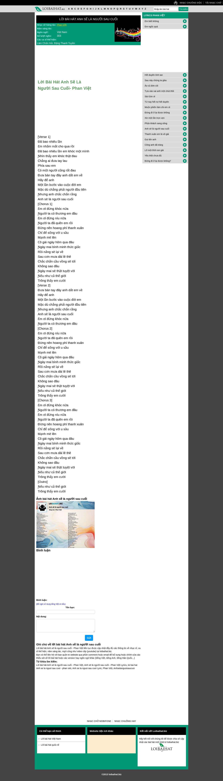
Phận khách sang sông (156, 123)
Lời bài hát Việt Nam (51, 741)
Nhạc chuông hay (125, 723)
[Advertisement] (65, 574)
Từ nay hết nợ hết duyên (157, 102)
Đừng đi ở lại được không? (158, 161)
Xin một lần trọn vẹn (154, 118)
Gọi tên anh (150, 139)
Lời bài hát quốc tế (50, 747)
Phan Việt (62, 25)
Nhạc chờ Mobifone (99, 723)
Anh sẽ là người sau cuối (157, 128)
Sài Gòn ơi (150, 96)
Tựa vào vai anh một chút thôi (159, 91)
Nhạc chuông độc (191, 3)
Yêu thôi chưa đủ (153, 155)
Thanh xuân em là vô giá (157, 134)
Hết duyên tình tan (154, 75)
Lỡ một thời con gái (154, 150)
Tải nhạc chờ (213, 3)
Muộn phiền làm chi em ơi (157, 107)
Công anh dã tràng (154, 145)
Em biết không (152, 21)
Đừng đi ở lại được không (157, 112)
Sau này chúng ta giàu (156, 80)
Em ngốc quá (151, 26)
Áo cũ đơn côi (151, 85)
